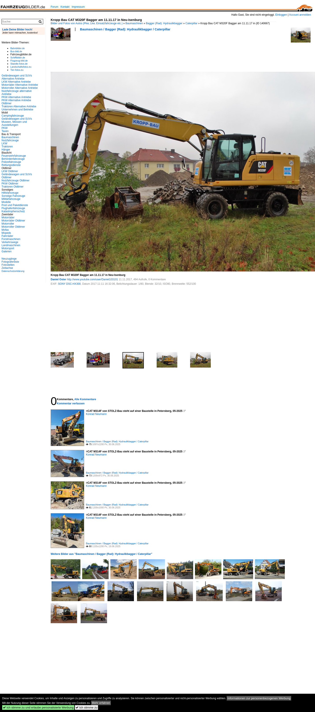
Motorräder (8, 217)
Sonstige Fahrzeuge (13, 195)
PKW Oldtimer (10, 183)
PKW (4, 128)
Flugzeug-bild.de (19, 60)
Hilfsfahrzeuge (10, 192)
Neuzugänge (9, 258)
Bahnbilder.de (17, 48)
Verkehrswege (10, 242)
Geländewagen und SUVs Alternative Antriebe (17, 77)
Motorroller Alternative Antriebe (20, 87)
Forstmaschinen (11, 239)
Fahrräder (7, 236)
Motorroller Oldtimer (13, 226)
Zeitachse (7, 268)
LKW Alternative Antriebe (16, 81)
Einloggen (281, 14)
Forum (54, 6)
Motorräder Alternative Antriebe (20, 84)
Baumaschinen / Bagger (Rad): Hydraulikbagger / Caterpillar (125, 29)
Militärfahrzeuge (11, 199)
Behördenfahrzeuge (13, 158)
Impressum (78, 6)
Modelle (6, 202)
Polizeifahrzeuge (11, 162)
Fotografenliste (10, 261)
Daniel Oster (58, 279)
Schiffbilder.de (17, 57)
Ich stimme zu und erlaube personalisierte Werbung (38, 707)
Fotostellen (8, 264)
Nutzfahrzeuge (10, 140)
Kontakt (65, 6)
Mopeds (6, 232)
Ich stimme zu (86, 707)
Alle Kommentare (85, 399)
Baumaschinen (134, 23)
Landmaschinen (11, 245)
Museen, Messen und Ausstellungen (14, 123)
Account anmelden (300, 14)
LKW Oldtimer (10, 171)
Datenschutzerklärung (13, 271)
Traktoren (7, 146)
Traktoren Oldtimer (13, 186)
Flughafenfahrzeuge (13, 208)
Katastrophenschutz (13, 211)
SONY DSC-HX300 (69, 283)
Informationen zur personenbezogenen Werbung (259, 698)
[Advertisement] (131, 53)
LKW (4, 143)
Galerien (6, 251)
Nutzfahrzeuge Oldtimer (16, 180)
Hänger (6, 149)
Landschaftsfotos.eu (20, 66)
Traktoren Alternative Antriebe (19, 106)
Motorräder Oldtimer (13, 220)
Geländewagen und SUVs (17, 118)
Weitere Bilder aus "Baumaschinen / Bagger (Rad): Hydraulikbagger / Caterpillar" (101, 554)
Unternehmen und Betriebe (17, 109)
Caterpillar (191, 23)
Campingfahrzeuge (13, 115)
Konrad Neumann (96, 414)
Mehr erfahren (101, 703)
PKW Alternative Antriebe (16, 97)
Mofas (5, 229)
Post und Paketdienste (15, 205)
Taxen (5, 131)
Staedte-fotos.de (19, 63)
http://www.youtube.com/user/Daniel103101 (92, 279)
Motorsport (8, 248)
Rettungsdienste (11, 165)
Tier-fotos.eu (16, 70)
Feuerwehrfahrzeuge (14, 155)
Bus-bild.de (16, 51)
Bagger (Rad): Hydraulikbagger (164, 23)
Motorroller (8, 223)
